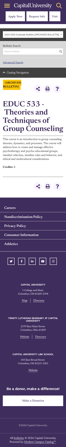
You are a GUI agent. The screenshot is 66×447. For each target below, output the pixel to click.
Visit (55, 16)
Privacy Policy (15, 226)
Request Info (37, 16)
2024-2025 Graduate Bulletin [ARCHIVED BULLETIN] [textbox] (32, 34)
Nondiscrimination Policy (23, 217)
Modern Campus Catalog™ (40, 442)
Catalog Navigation (18, 72)
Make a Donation (33, 400)
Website (24, 336)
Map (24, 300)
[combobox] (33, 34)
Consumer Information (21, 235)
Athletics (11, 244)
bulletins (19, 438)
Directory (38, 300)
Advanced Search (13, 62)
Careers (10, 208)
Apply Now (15, 16)
